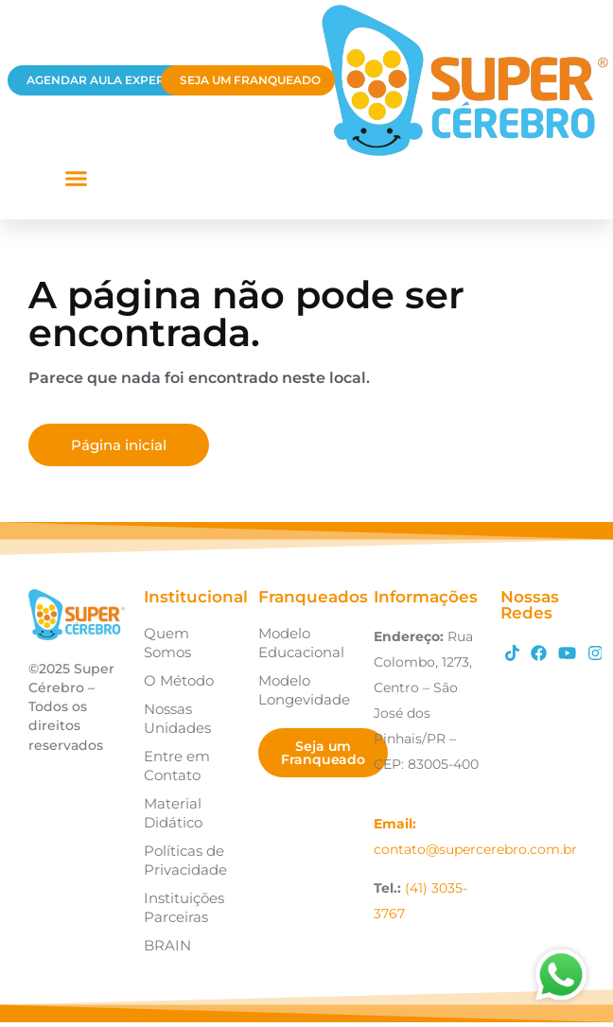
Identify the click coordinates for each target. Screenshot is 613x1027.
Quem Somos (167, 642)
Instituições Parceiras (184, 907)
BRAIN (167, 945)
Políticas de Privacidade (185, 860)
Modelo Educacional (301, 642)
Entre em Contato (177, 765)
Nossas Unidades (177, 718)
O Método (179, 680)
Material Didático (173, 812)
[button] (76, 179)
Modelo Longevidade (304, 689)
